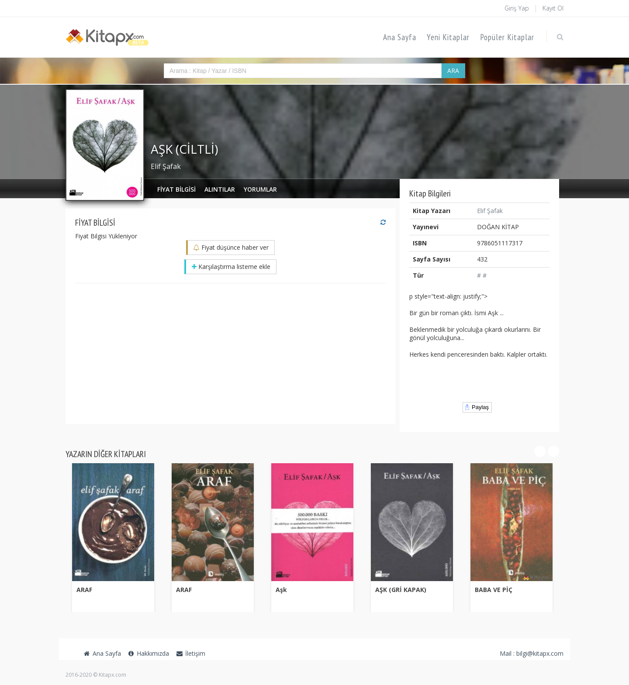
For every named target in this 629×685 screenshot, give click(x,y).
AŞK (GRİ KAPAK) (400, 589)
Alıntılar (219, 189)
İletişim (190, 653)
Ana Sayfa (399, 37)
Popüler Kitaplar (507, 37)
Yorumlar (260, 189)
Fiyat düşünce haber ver (231, 247)
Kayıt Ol (553, 8)
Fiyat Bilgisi (176, 189)
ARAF (84, 589)
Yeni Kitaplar (448, 37)
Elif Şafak (166, 166)
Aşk (281, 589)
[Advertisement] (230, 353)
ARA (453, 70)
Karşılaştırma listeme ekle (231, 266)
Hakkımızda (148, 653)
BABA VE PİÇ (493, 589)
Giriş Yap (517, 8)
